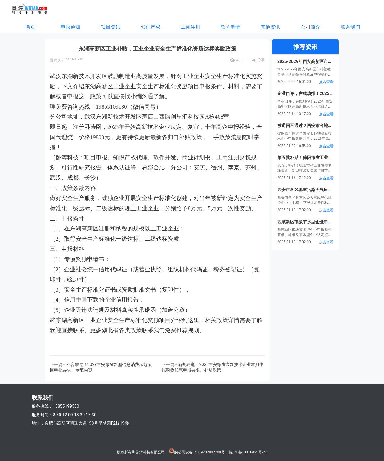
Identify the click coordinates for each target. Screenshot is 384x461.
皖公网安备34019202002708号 (199, 452)
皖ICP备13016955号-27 (248, 452)
